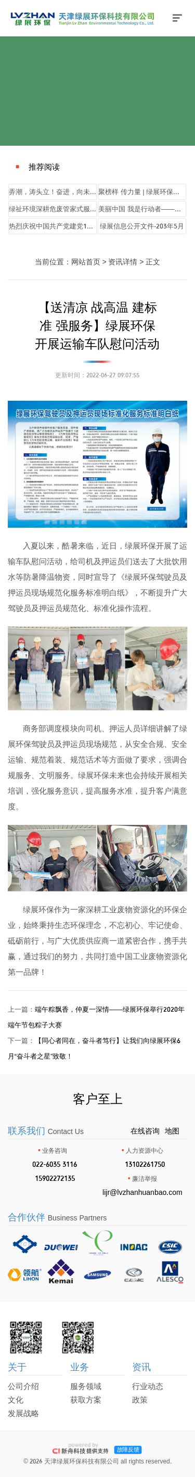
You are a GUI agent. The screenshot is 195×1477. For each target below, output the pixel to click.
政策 (140, 1400)
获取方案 (85, 1400)
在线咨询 (145, 1130)
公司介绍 (23, 1386)
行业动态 (147, 1386)
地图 (172, 1130)
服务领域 (85, 1386)
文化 (15, 1400)
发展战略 (23, 1413)
